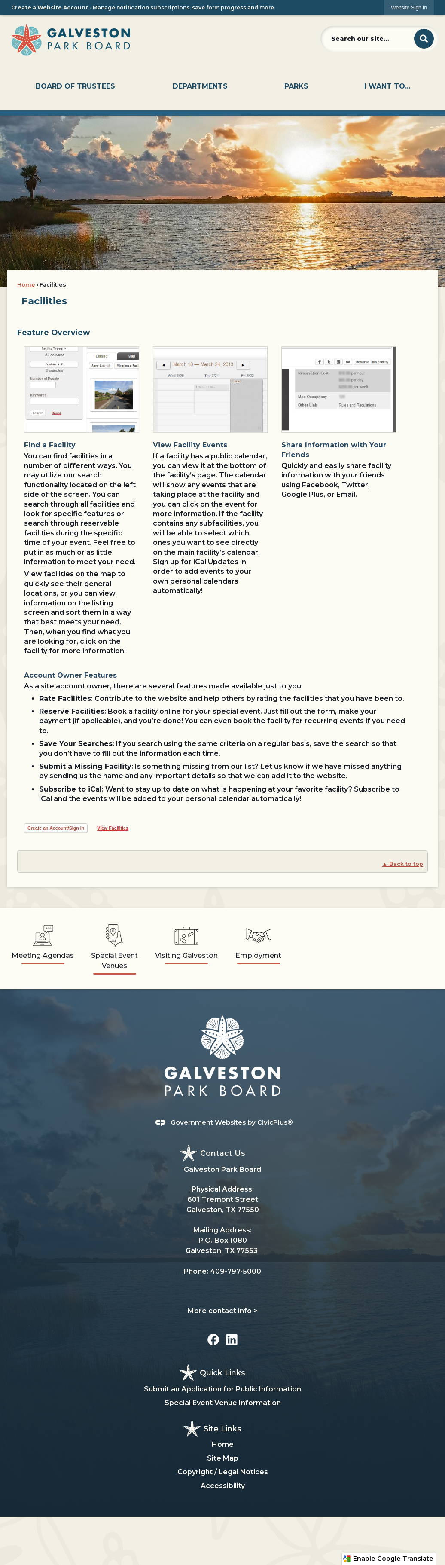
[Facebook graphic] (213, 1339)
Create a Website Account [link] (49, 7)
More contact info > (223, 1311)
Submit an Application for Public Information (222, 1389)
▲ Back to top (402, 864)
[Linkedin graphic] (232, 1339)
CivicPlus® (275, 1122)
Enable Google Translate (388, 1559)
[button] (424, 39)
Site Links (222, 1428)
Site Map (222, 1458)
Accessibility (223, 1486)
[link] (409, 7)
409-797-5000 (235, 1271)
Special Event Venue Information (223, 1403)
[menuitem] (75, 86)
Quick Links (222, 1372)
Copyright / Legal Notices (222, 1472)
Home (26, 284)
